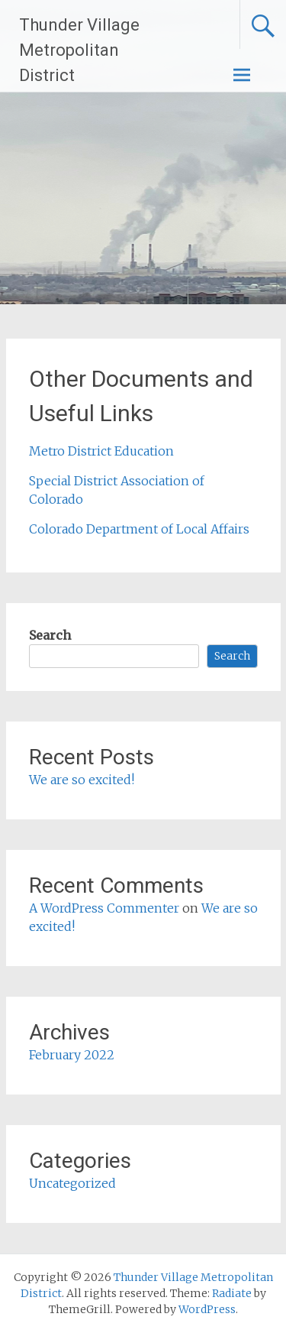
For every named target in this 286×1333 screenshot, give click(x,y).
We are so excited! (81, 779)
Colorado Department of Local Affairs (139, 529)
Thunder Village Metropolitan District (79, 50)
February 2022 (71, 1054)
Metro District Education (101, 451)
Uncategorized (72, 1183)
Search (50, 635)
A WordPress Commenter (104, 908)
